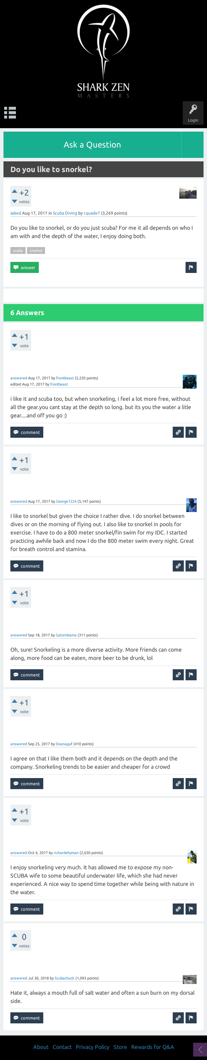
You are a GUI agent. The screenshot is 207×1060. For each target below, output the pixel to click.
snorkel (36, 250)
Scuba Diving (65, 213)
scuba (18, 250)
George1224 (66, 501)
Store (120, 1047)
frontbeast (65, 378)
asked (15, 213)
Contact (62, 1047)
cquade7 (92, 213)
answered (18, 378)
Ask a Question (92, 144)
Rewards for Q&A (152, 1047)
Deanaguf (64, 744)
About (40, 1047)
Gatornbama (66, 635)
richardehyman (66, 853)
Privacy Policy (92, 1047)
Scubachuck (64, 978)
